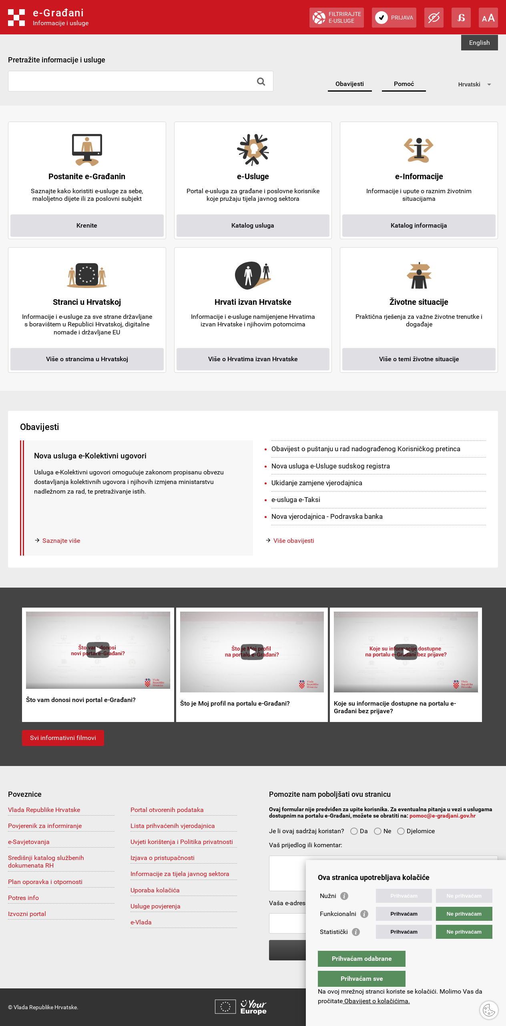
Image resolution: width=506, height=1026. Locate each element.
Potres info (23, 898)
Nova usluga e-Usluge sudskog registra (330, 466)
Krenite (86, 225)
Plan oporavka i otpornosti (45, 882)
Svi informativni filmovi (63, 738)
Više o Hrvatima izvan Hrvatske (253, 359)
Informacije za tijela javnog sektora (180, 874)
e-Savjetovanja (29, 842)
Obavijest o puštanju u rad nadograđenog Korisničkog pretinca (365, 449)
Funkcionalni (338, 930)
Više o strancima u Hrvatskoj (87, 359)
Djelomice (416, 831)
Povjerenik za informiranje (45, 826)
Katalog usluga (252, 225)
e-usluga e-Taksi (295, 500)
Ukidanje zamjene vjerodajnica (316, 483)
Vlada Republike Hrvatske (44, 810)
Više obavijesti (293, 540)
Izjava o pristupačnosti (163, 858)
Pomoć (404, 84)
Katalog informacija (419, 225)
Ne (382, 831)
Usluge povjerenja (156, 906)
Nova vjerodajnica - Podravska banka (327, 516)
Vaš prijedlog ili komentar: (305, 845)
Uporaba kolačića (155, 890)
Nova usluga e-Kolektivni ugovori (90, 455)
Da (359, 831)
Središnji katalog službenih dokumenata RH (46, 861)
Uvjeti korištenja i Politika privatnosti (182, 842)
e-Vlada (141, 922)
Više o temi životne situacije (419, 359)
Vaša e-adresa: (290, 903)
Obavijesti (349, 84)
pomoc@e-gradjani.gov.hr (443, 815)
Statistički (334, 948)
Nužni (328, 912)
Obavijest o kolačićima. (376, 1001)
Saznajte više (61, 540)
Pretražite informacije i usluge (56, 60)
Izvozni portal (27, 914)
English (479, 42)
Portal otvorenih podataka (167, 810)
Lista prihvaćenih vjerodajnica (173, 826)
